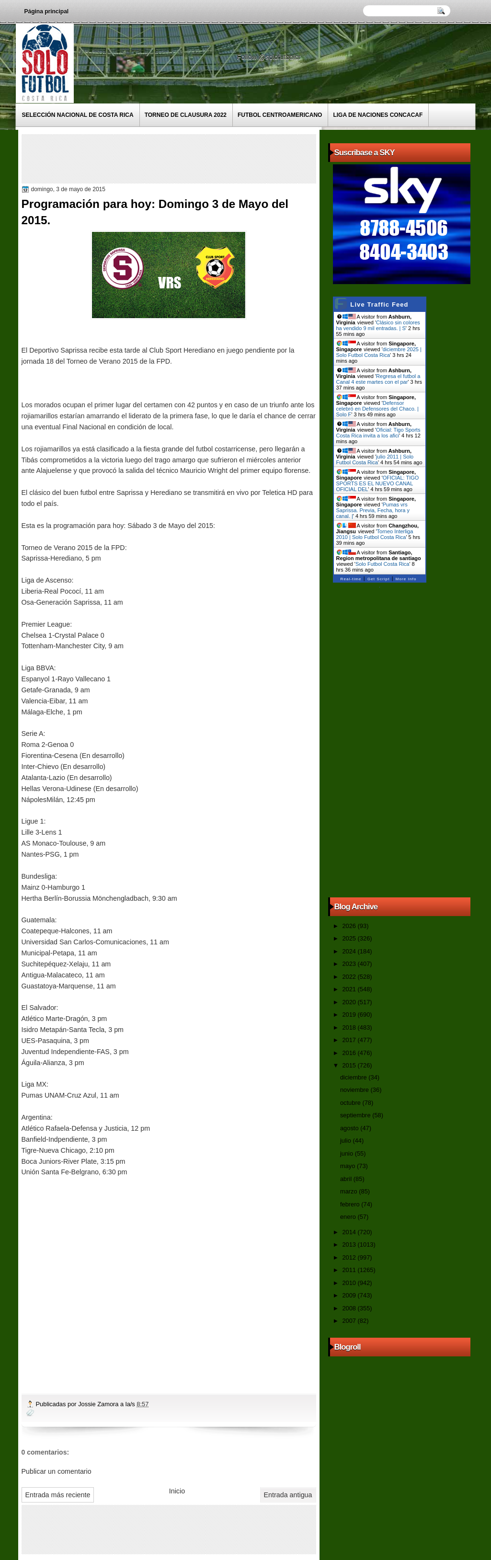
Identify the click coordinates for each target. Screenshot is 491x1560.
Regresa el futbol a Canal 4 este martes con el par (378, 379)
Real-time (351, 579)
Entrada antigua (288, 1495)
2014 (349, 1232)
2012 (349, 1257)
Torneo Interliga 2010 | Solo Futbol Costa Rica (374, 534)
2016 (349, 1052)
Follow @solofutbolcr (270, 57)
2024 (349, 951)
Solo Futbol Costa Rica (382, 564)
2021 (349, 989)
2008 (349, 1308)
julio (346, 1140)
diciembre (354, 1077)
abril (347, 1178)
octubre (351, 1102)
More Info (406, 579)
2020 (349, 1002)
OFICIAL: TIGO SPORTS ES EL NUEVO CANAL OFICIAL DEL (377, 483)
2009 (349, 1295)
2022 (349, 976)
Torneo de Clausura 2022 (186, 115)
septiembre (356, 1115)
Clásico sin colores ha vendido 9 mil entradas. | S (378, 325)
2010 (349, 1282)
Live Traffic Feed (379, 304)
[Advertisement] (198, 158)
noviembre (355, 1089)
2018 (349, 1027)
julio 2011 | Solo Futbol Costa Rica (375, 459)
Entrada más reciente (58, 1495)
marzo (349, 1191)
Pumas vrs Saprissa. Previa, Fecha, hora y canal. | (373, 510)
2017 (349, 1040)
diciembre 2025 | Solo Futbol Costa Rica (379, 352)
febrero (350, 1204)
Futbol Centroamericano (280, 115)
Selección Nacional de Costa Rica (78, 115)
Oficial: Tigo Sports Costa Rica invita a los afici (378, 432)
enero (348, 1216)
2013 (349, 1244)
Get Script (378, 579)
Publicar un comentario (56, 1471)
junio (347, 1153)
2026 (349, 925)
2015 (349, 1065)
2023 (349, 963)
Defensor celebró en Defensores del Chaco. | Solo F (377, 408)
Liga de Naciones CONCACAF (377, 115)
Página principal (46, 11)
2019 (349, 1014)
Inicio (177, 1491)
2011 (349, 1269)
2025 (349, 938)
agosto (350, 1128)
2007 (349, 1320)
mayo (348, 1166)
